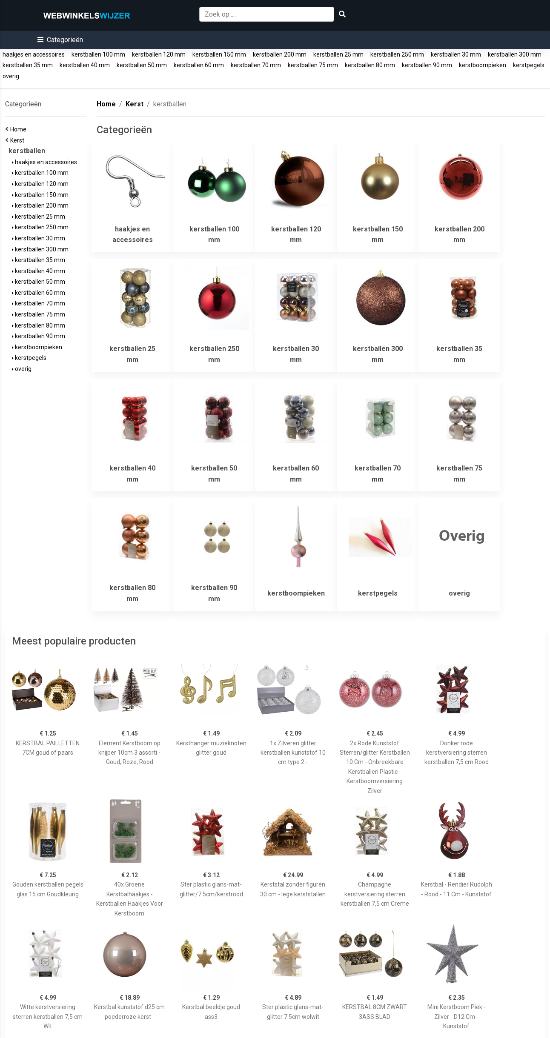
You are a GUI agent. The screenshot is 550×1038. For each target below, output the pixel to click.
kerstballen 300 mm (514, 54)
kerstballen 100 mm (98, 54)
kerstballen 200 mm (279, 54)
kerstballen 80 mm (370, 65)
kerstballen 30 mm (456, 54)
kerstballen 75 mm (313, 65)
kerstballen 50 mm (141, 65)
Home (19, 129)
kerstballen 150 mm (219, 54)
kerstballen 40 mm (84, 65)
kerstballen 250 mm (397, 54)
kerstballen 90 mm (427, 65)
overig (11, 76)
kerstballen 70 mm (256, 65)
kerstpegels (528, 65)
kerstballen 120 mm (158, 54)
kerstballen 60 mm (198, 65)
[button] (60, 40)
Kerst (18, 140)
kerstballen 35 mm (27, 65)
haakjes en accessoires (33, 54)
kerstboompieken (482, 65)
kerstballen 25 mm (338, 54)
